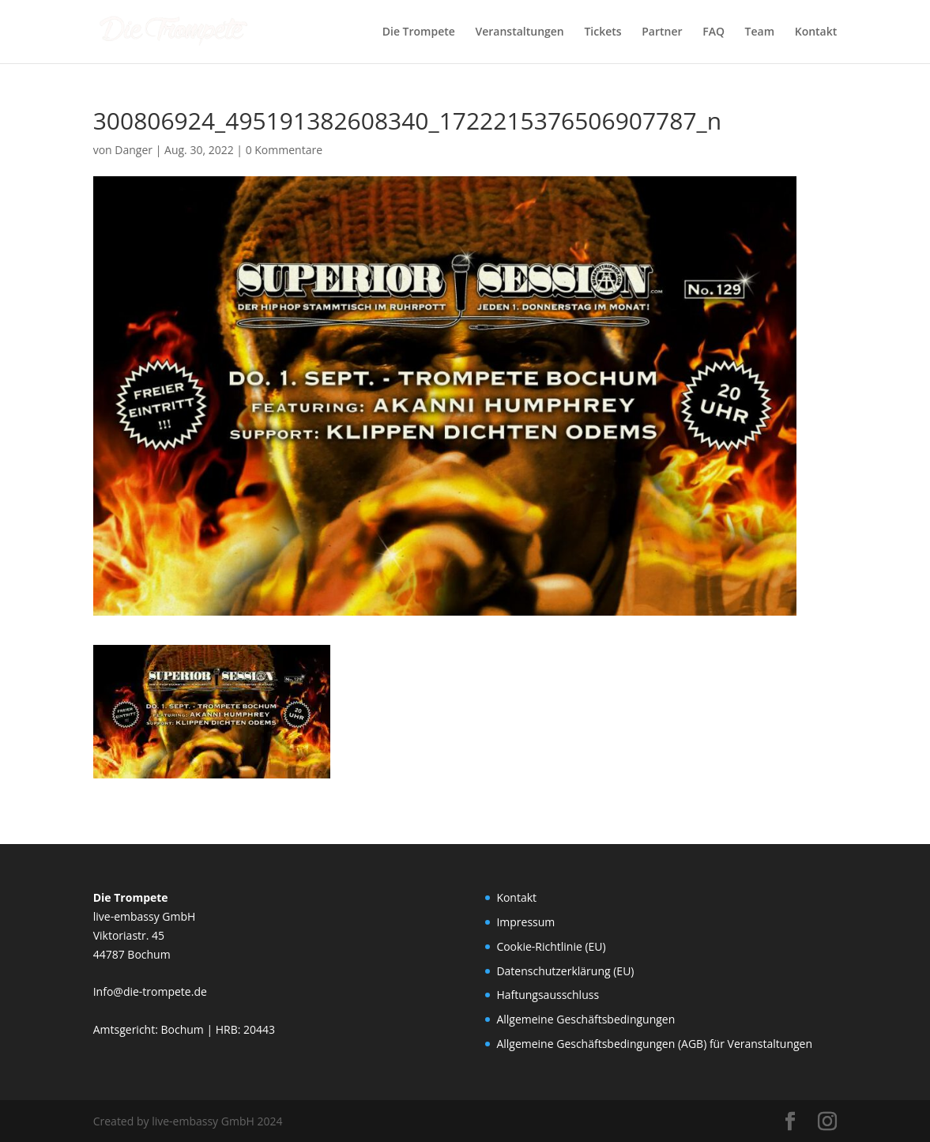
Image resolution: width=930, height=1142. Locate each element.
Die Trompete (418, 32)
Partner (662, 32)
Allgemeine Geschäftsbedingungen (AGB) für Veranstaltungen (654, 1043)
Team (759, 32)
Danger (133, 149)
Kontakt (816, 32)
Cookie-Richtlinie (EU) (550, 946)
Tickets (602, 32)
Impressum (525, 921)
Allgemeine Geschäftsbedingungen (585, 1019)
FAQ (713, 32)
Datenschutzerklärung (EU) (565, 970)
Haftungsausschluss (547, 994)
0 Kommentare (284, 149)
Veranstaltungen (520, 32)
